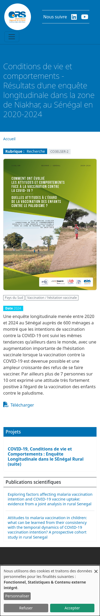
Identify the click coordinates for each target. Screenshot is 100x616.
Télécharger (22, 405)
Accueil (9, 138)
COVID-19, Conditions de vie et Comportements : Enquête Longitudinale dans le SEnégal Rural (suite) (45, 456)
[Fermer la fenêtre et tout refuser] (96, 568)
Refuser (26, 607)
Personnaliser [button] (17, 595)
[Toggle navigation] (11, 36)
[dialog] (50, 590)
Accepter (72, 607)
